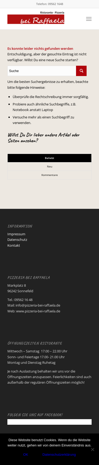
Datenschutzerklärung (59, 455)
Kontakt (13, 245)
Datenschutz (17, 239)
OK (25, 455)
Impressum (16, 234)
